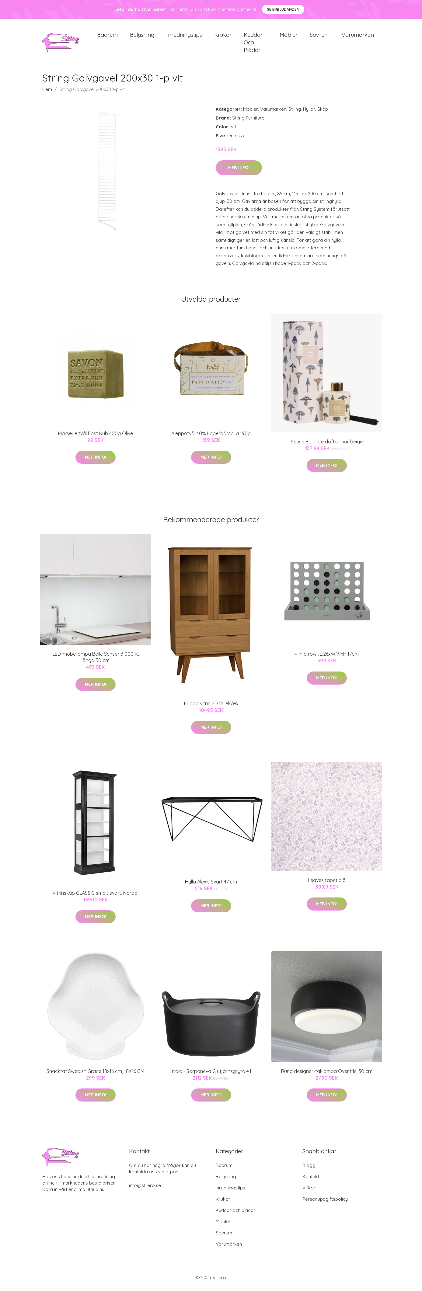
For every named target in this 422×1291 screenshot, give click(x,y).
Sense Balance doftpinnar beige (327, 445)
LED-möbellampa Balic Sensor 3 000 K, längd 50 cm (95, 660)
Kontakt (310, 1179)
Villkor (309, 1191)
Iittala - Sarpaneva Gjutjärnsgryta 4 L (211, 1074)
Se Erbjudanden (283, 9)
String (294, 112)
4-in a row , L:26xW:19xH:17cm (327, 657)
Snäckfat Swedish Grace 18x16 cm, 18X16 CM (95, 1074)
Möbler (289, 36)
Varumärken (358, 36)
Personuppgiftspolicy (325, 1202)
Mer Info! (238, 170)
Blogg (309, 1168)
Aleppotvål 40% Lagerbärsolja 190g (211, 436)
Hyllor (309, 112)
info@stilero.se (145, 1188)
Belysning (142, 36)
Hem (47, 92)
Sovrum (320, 36)
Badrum (107, 36)
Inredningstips (184, 36)
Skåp (322, 112)
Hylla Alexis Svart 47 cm (211, 885)
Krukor (223, 36)
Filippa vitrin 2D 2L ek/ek (211, 706)
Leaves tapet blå (327, 883)
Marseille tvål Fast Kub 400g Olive (95, 436)
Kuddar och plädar (253, 44)
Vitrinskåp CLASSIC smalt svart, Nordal (95, 896)
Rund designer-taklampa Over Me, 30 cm (326, 1074)
